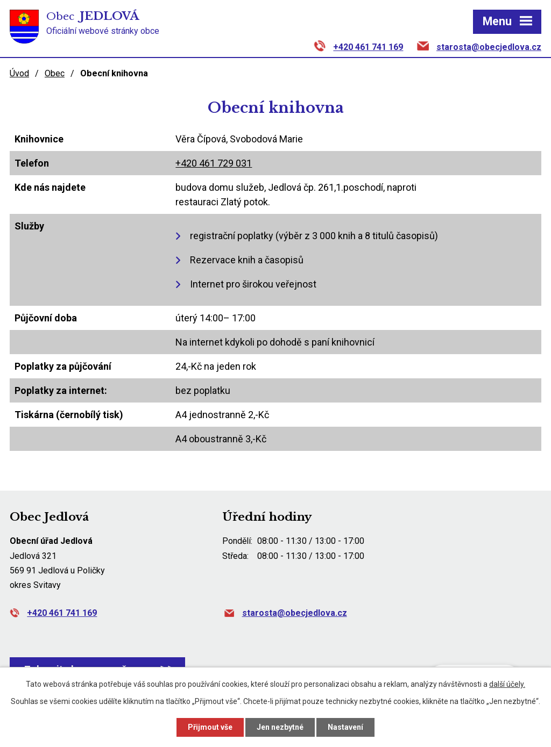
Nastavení (345, 727)
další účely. (507, 684)
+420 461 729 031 (213, 163)
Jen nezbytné (280, 727)
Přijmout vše (210, 727)
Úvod (19, 73)
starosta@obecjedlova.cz (488, 47)
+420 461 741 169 (368, 47)
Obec (55, 73)
